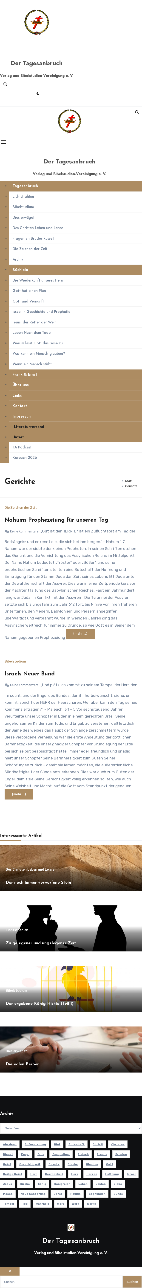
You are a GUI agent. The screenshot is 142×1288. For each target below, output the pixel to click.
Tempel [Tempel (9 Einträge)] (8, 1203)
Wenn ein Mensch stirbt (32, 363)
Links (17, 395)
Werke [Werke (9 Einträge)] (91, 1203)
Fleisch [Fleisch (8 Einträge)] (83, 1154)
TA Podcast (22, 447)
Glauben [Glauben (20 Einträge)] (92, 1164)
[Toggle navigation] (3, 142)
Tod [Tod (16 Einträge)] (25, 1203)
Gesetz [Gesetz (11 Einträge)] (54, 1164)
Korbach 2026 (25, 457)
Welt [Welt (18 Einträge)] (60, 1203)
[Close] (10, 1271)
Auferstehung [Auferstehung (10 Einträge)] (35, 1144)
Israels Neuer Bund (30, 674)
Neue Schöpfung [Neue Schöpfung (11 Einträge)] (33, 1193)
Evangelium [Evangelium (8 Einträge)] (61, 1154)
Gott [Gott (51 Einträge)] (109, 1164)
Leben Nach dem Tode (32, 332)
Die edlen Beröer (22, 1064)
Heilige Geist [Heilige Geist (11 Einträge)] (12, 1174)
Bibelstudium (23, 206)
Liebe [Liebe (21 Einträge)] (118, 1184)
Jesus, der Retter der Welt (34, 322)
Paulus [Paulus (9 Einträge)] (75, 1193)
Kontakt (20, 405)
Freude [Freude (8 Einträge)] (102, 1154)
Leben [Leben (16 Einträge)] (83, 1184)
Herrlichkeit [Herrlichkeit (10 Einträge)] (54, 1174)
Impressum (22, 416)
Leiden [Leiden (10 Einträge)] (101, 1184)
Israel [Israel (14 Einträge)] (131, 1174)
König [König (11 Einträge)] (42, 1184)
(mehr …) (80, 634)
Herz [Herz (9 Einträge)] (74, 1174)
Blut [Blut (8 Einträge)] (57, 1144)
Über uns (21, 384)
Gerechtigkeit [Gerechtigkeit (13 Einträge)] (29, 1164)
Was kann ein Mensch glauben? (39, 353)
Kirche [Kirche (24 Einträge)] (25, 1184)
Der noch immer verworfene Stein (38, 883)
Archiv (18, 259)
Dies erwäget (23, 217)
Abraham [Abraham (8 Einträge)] (10, 1144)
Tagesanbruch (25, 186)
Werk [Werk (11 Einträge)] (75, 1203)
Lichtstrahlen (23, 196)
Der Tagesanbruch (37, 63)
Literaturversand (28, 426)
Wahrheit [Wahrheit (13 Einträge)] (42, 1203)
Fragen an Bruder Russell (33, 238)
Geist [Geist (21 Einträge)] (7, 1164)
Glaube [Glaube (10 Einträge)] (73, 1164)
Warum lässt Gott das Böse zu (38, 343)
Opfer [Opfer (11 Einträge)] (58, 1193)
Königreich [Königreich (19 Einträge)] (62, 1184)
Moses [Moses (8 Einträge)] (8, 1193)
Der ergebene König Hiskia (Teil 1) (40, 1004)
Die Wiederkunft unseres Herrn (38, 280)
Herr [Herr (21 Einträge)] (33, 1174)
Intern (19, 437)
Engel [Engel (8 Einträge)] (25, 1154)
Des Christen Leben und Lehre (38, 227)
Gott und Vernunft (28, 301)
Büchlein (20, 269)
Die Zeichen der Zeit (30, 248)
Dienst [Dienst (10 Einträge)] (8, 1154)
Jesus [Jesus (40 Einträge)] (7, 1184)
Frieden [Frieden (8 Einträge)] (121, 1154)
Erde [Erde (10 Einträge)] (40, 1154)
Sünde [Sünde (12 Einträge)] (118, 1193)
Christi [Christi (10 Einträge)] (98, 1144)
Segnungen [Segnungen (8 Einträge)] (97, 1193)
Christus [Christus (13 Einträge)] (118, 1144)
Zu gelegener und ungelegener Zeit (41, 943)
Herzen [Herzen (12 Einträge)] (91, 1174)
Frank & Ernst (25, 374)
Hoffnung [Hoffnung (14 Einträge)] (112, 1174)
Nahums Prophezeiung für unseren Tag (56, 520)
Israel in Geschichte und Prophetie (41, 311)
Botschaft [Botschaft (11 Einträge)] (76, 1144)
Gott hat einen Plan (29, 290)
